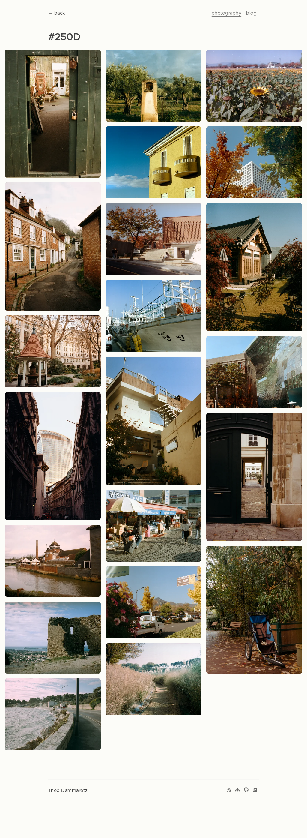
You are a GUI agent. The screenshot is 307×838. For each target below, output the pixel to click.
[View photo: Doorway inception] (254, 477)
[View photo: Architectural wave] (254, 372)
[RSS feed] (228, 790)
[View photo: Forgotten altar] (153, 86)
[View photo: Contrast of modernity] (53, 456)
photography (226, 13)
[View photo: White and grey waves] (53, 714)
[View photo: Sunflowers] (254, 86)
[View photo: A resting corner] (153, 421)
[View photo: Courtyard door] (53, 114)
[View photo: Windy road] (53, 246)
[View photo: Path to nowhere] (153, 679)
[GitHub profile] (246, 790)
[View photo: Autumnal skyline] (254, 162)
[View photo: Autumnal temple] (254, 267)
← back (56, 13)
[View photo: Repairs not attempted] (254, 610)
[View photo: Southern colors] (153, 162)
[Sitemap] (237, 790)
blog (251, 13)
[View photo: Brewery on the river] (53, 561)
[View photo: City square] (53, 351)
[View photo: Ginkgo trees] (153, 602)
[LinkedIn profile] (254, 790)
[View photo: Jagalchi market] (153, 526)
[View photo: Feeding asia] (153, 316)
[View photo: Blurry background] (53, 638)
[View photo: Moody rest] (153, 239)
